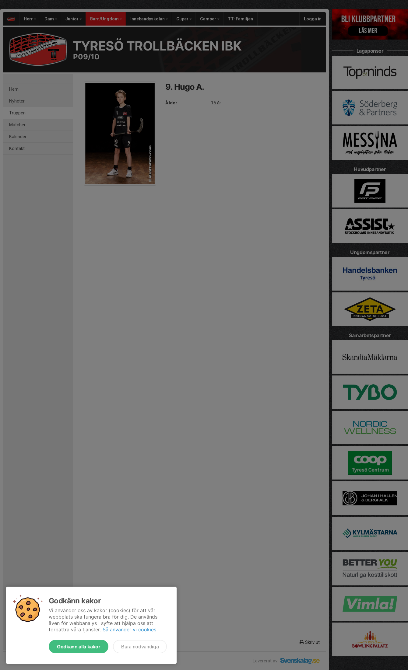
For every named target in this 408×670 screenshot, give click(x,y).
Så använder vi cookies (129, 629)
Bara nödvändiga (140, 647)
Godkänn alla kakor (78, 647)
